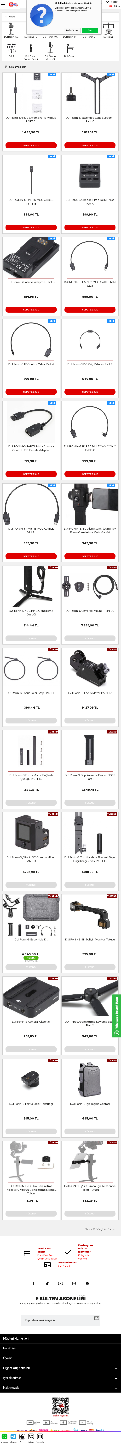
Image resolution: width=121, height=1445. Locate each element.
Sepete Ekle (31, 145)
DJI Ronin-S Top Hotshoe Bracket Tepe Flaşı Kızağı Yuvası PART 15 (89, 859)
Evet (89, 30)
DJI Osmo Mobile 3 (50, 51)
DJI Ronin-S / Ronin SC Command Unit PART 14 (31, 859)
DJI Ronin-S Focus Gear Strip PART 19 (31, 693)
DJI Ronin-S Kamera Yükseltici (31, 1021)
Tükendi (31, 638)
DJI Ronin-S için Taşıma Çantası (90, 1104)
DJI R (11, 50)
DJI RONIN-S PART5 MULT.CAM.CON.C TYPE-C (90, 448)
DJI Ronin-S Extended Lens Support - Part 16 (90, 119)
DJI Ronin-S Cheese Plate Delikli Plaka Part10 (89, 201)
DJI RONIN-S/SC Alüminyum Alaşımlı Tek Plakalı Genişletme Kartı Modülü (90, 530)
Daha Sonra (72, 30)
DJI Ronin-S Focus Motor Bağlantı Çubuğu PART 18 (31, 777)
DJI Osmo (70, 50)
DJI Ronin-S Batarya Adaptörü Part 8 (31, 282)
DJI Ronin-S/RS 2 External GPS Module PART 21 (31, 119)
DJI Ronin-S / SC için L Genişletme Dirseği (31, 612)
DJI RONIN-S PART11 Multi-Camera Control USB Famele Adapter (31, 448)
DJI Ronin (108, 30)
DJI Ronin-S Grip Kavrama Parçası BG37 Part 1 (90, 777)
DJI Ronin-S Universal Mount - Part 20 (90, 611)
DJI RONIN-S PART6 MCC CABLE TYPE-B (31, 201)
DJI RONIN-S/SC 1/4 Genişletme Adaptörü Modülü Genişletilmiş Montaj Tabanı (31, 1189)
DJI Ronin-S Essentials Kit (31, 939)
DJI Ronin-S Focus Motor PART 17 (90, 693)
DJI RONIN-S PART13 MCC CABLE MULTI (31, 530)
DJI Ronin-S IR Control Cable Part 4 (31, 364)
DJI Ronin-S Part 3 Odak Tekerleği (31, 1104)
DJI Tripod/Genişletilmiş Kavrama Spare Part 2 (90, 1023)
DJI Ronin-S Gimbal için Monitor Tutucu (90, 939)
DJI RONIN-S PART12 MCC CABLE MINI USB (90, 284)
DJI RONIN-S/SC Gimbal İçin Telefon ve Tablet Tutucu (90, 1188)
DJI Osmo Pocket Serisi (31, 51)
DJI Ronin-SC (11, 30)
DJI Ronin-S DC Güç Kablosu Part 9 (90, 364)
